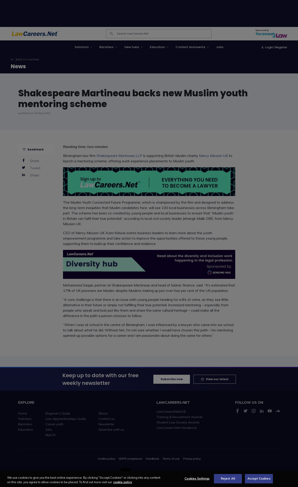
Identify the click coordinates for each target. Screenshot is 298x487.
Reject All (228, 478)
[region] (149, 479)
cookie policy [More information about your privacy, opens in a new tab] (122, 482)
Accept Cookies (259, 478)
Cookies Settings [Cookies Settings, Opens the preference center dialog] (197, 478)
